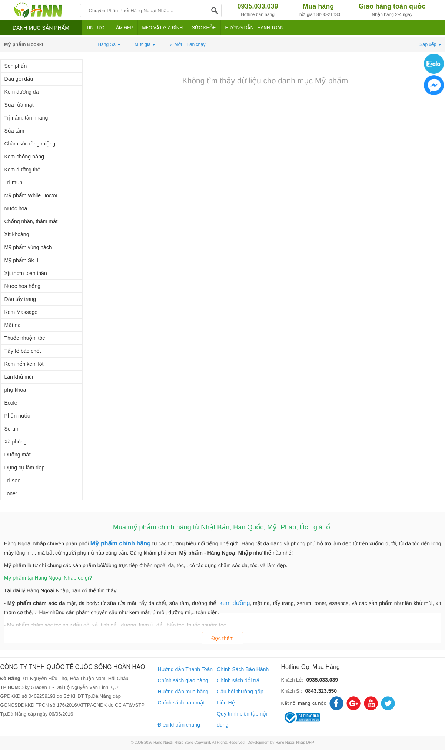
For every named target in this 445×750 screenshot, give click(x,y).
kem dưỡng (234, 603)
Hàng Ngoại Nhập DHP (294, 743)
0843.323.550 (321, 691)
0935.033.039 (322, 680)
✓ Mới (175, 44)
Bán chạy (196, 44)
